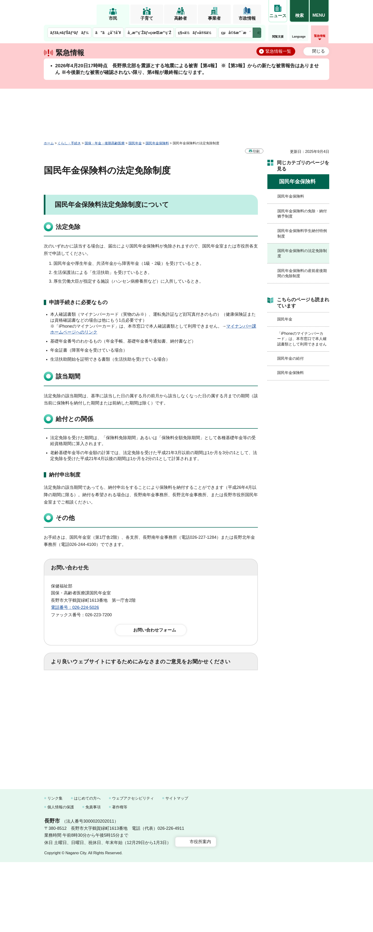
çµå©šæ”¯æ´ (235, 33)
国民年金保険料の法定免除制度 (302, 253)
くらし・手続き (69, 143)
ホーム (49, 143)
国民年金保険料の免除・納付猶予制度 (302, 213)
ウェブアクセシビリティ (133, 868)
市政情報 (247, 18)
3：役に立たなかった (152, 688)
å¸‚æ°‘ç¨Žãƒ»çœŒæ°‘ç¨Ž (149, 33)
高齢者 (180, 18)
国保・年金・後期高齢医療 (105, 143)
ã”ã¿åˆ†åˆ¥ (108, 33)
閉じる (318, 51)
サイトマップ (176, 868)
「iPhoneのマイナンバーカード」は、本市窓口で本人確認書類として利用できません (302, 338)
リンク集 (55, 868)
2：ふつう (109, 688)
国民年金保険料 (157, 143)
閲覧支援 (278, 36)
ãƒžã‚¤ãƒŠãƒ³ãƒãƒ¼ (69, 33)
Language (299, 36)
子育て (146, 18)
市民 (113, 18)
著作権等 (119, 877)
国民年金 (135, 143)
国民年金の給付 (290, 358)
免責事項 (93, 877)
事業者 (214, 18)
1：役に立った (72, 688)
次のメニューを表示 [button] (257, 33)
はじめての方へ (87, 868)
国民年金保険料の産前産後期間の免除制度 (302, 273)
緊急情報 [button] (319, 36)
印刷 (256, 151)
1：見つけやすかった (78, 709)
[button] (299, 11)
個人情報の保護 (60, 877)
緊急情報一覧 (278, 51)
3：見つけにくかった (165, 709)
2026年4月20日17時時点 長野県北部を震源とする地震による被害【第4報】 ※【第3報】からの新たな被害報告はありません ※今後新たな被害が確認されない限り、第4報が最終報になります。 (187, 69)
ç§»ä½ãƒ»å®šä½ (196, 33)
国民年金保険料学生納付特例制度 (302, 233)
